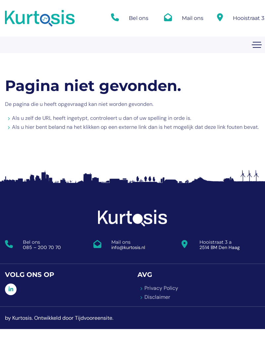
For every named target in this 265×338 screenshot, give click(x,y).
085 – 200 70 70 (42, 247)
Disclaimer (157, 297)
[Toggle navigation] (256, 45)
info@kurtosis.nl (128, 247)
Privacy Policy (161, 288)
